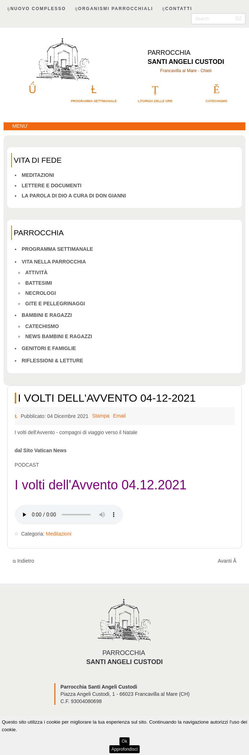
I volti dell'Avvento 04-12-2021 (107, 398)
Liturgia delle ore (155, 101)
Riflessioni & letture (52, 360)
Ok (124, 741)
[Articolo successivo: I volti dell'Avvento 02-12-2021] (227, 561)
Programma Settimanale (57, 249)
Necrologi (40, 293)
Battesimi (38, 283)
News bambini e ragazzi (58, 336)
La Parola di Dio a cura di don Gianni (74, 195)
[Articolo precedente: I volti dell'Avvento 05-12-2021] (23, 561)
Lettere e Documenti (52, 185)
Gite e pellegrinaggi (55, 303)
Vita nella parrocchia (54, 262)
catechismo (216, 101)
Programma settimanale (94, 101)
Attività (36, 272)
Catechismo (42, 326)
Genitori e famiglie (49, 348)
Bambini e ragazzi (47, 315)
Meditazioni (38, 175)
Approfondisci (125, 749)
